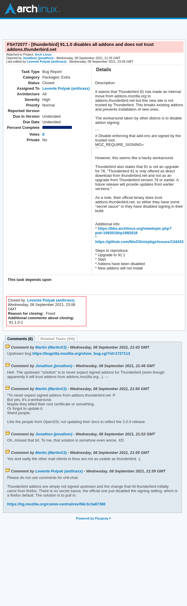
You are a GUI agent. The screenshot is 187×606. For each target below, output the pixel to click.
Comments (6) (20, 339)
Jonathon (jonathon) (38, 58)
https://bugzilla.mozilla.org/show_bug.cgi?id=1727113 (80, 353)
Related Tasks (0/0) (58, 339)
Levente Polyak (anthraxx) (46, 61)
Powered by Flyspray (92, 518)
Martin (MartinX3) (51, 347)
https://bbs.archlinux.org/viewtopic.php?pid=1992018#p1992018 (133, 230)
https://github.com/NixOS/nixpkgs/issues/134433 (139, 241)
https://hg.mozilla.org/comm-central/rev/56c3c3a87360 (56, 504)
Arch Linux (32, 9)
